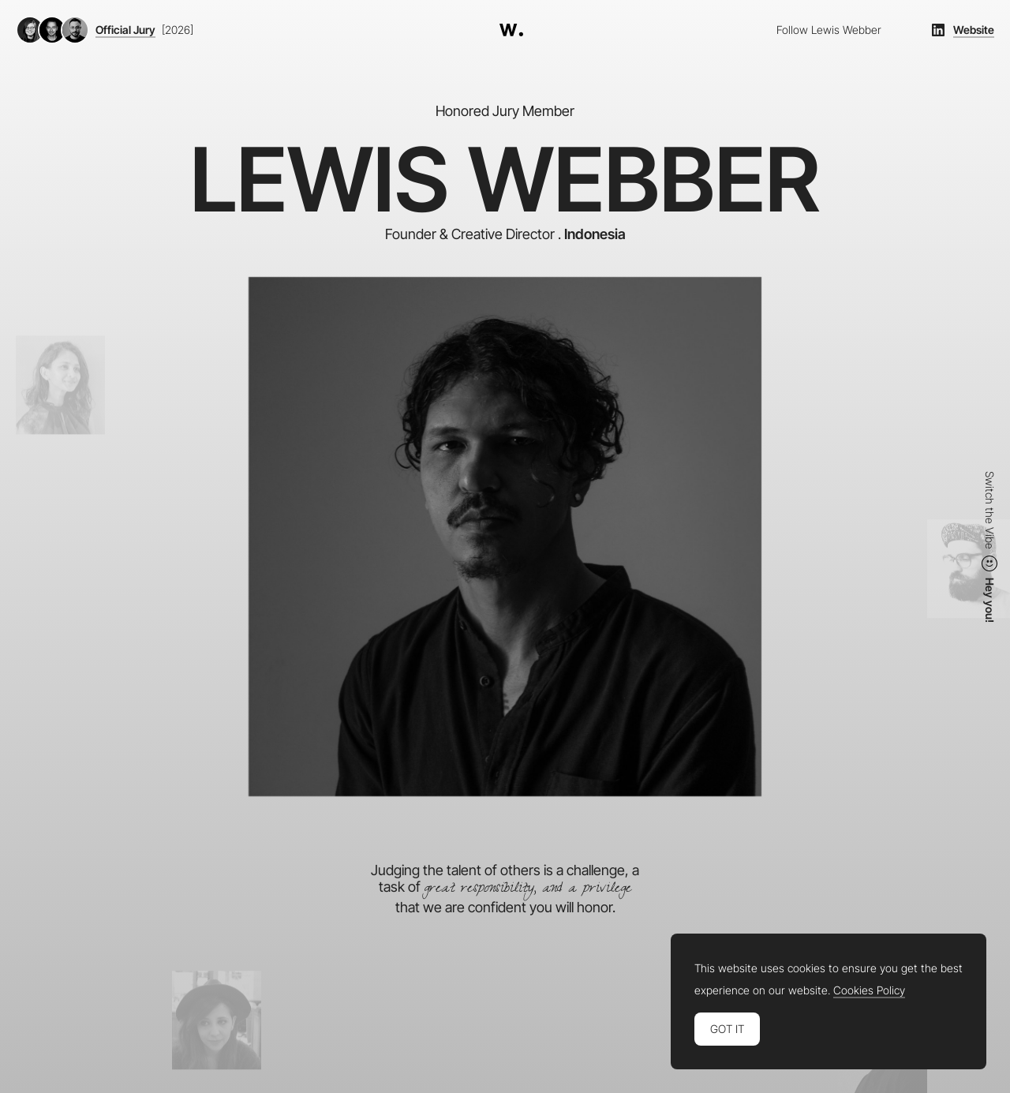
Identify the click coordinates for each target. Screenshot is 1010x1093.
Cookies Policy (869, 990)
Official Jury (125, 30)
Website (973, 30)
